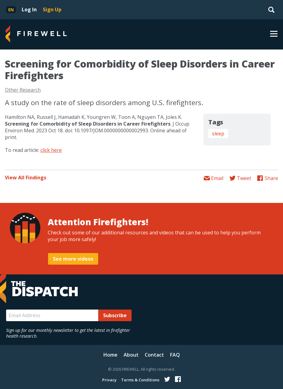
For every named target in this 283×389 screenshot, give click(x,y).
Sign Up (52, 9)
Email (217, 178)
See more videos (73, 258)
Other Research (23, 89)
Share (271, 178)
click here (51, 150)
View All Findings (25, 177)
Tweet (244, 178)
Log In (29, 9)
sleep (218, 133)
